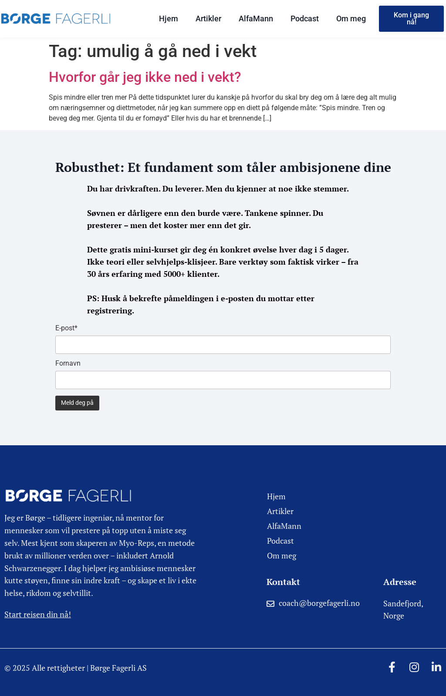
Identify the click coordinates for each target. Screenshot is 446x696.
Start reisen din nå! (37, 614)
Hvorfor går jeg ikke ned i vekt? (145, 77)
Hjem (168, 18)
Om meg (351, 18)
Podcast (305, 18)
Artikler (208, 18)
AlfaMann (256, 18)
